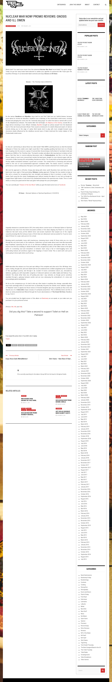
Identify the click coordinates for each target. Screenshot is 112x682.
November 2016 (85, 491)
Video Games (85, 659)
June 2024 (84, 272)
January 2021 (85, 371)
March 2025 (84, 250)
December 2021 (85, 344)
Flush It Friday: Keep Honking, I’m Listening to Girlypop (84, 115)
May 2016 (84, 506)
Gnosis (14, 345)
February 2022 (85, 339)
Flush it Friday (83, 159)
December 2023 (85, 286)
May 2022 (84, 332)
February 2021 (85, 368)
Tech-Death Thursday (87, 645)
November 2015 (85, 520)
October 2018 (85, 436)
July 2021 (84, 356)
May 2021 (84, 361)
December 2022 (85, 315)
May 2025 (84, 245)
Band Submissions (10, 26)
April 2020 (84, 392)
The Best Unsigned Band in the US (91, 647)
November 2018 (85, 433)
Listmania (58, 408)
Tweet (8, 339)
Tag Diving (84, 642)
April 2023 (84, 306)
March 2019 (84, 424)
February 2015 (85, 542)
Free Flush (84, 597)
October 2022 (85, 320)
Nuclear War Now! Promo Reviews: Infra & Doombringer (64, 402)
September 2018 (86, 438)
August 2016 (84, 499)
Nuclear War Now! (31, 345)
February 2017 (85, 484)
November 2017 (85, 462)
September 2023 (86, 294)
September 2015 (86, 525)
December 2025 (85, 228)
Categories (61, 4)
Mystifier (39, 125)
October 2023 (85, 291)
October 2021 (85, 349)
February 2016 (85, 513)
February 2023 (85, 310)
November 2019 (85, 405)
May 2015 (84, 535)
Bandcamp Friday (86, 577)
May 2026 (84, 216)
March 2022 (84, 337)
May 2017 (84, 477)
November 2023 (85, 289)
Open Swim (82, 161)
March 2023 (84, 308)
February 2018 (85, 455)
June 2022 (84, 330)
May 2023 (84, 303)
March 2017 (84, 482)
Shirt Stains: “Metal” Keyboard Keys (91, 200)
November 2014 (85, 549)
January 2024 (85, 284)
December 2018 (85, 431)
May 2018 (84, 448)
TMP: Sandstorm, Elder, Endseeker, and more (97, 100)
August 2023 (84, 296)
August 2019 (84, 412)
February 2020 (85, 397)
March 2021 (84, 366)
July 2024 (84, 269)
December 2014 (85, 547)
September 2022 (86, 322)
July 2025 (84, 240)
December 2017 (85, 460)
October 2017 (85, 465)
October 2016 (85, 494)
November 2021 (85, 347)
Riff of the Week (85, 633)
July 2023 (84, 298)
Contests (83, 582)
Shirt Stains (84, 640)
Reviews (24, 396)
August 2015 (84, 528)
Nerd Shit (83, 609)
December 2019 (85, 402)
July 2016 (84, 501)
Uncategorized (31, 410)
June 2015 (84, 532)
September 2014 (86, 554)
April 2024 (84, 277)
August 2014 (84, 557)
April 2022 (84, 335)
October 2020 (85, 378)
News (82, 613)
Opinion (29, 408)
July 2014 (84, 559)
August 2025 (84, 238)
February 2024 (85, 281)
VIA (12, 307)
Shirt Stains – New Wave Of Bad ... (60, 359)
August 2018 (84, 441)
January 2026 (85, 226)
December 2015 (85, 518)
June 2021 (84, 359)
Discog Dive (84, 587)
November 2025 (85, 231)
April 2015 (84, 537)
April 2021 (84, 363)
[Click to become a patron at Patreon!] (38, 325)
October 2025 (85, 233)
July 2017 (84, 472)
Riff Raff (83, 635)
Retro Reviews (85, 628)
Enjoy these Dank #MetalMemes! (17, 359)
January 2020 (85, 400)
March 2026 (84, 221)
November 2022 (85, 318)
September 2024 (86, 265)
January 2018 (85, 458)
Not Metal (96, 159)
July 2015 (84, 530)
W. (19, 26)
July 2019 (84, 414)
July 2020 (84, 385)
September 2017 (86, 467)
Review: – (90, 185)
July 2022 (84, 327)
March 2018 (84, 453)
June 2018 (84, 446)
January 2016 (85, 516)
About (87, 4)
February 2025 (85, 253)
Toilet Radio (84, 652)
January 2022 (85, 342)
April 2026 (84, 219)
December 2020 (85, 373)
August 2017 (84, 470)
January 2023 (85, 313)
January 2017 (85, 487)
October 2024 (85, 262)
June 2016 (84, 503)
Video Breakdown (86, 657)
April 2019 (84, 421)
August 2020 (84, 383)
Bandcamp (45, 298)
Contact (96, 4)
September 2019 (86, 409)
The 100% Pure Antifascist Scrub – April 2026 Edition (98, 115)
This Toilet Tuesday (86, 650)
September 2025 (86, 236)
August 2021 (84, 354)
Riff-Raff (83, 638)
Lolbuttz (83, 604)
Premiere (83, 623)
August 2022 (84, 325)
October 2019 (85, 407)
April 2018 (84, 450)
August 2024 (84, 267)
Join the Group (75, 4)
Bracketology (85, 580)
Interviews (84, 599)
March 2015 (84, 540)
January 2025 (85, 255)
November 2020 (85, 376)
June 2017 (84, 474)
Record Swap (85, 625)
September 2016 (86, 496)
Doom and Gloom (86, 592)
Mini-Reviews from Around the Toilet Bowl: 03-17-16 (29, 400)
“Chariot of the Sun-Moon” (27, 185)
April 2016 (84, 508)
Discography (84, 589)
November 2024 (85, 260)
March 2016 (84, 511)
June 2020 (84, 388)
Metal (57, 396)
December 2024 (85, 257)
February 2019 (85, 426)
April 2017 (84, 479)
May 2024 (84, 274)
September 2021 (86, 351)
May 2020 (84, 390)
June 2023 (84, 301)
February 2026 (85, 224)
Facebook (62, 185)
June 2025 (84, 243)
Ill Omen (21, 345)
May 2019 (84, 419)
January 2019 (85, 429)
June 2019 (84, 417)
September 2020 (86, 380)
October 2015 (85, 523)
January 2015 (85, 544)
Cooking (83, 584)
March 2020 (84, 395)
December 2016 (85, 489)
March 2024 (84, 279)
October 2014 (85, 552)
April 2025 (84, 248)
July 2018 (84, 443)
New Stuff (63, 396)
